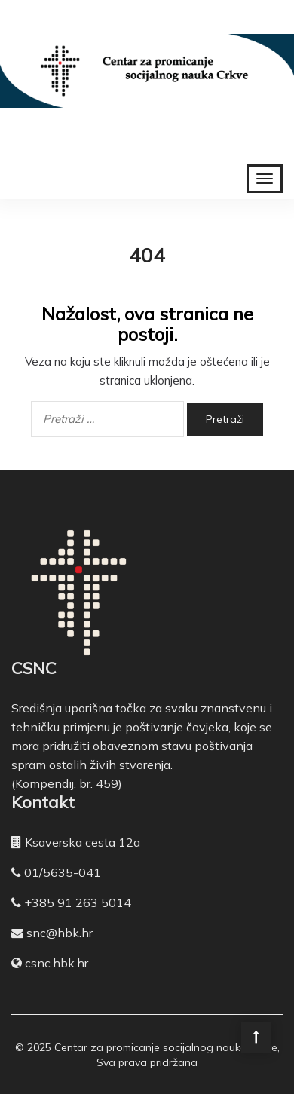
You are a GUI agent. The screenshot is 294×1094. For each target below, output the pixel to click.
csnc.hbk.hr (56, 962)
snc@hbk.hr (59, 932)
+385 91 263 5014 (77, 902)
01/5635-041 (62, 872)
